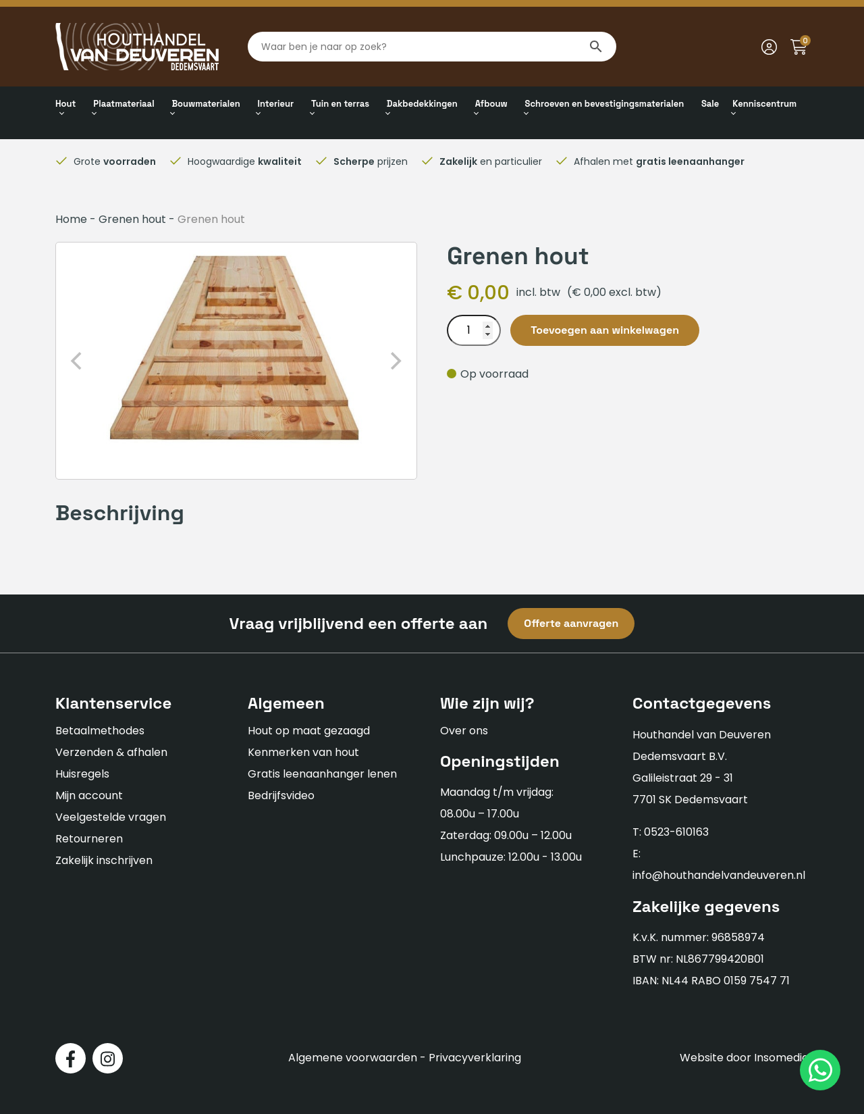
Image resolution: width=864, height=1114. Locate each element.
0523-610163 (676, 832)
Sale (710, 103)
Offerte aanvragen (571, 623)
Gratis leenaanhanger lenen (322, 774)
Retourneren (89, 838)
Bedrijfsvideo (281, 795)
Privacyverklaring (475, 1057)
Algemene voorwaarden (352, 1057)
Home (71, 219)
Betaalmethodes (99, 730)
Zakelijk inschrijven (104, 860)
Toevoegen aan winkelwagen (605, 330)
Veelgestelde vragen (110, 817)
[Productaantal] (474, 330)
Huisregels (82, 774)
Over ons (464, 730)
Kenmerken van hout (303, 752)
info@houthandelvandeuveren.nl (718, 875)
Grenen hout (132, 219)
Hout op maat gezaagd (309, 730)
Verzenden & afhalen (111, 752)
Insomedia (781, 1057)
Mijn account (89, 795)
